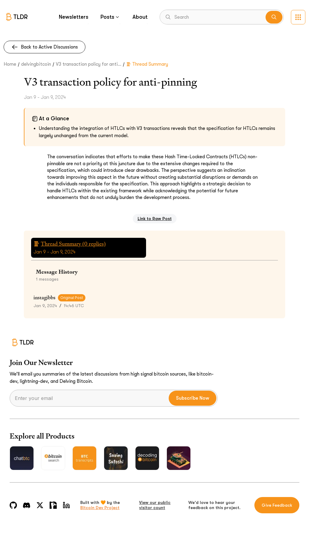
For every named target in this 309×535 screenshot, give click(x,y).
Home (10, 64)
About (140, 17)
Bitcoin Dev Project (99, 507)
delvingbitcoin (36, 64)
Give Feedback (277, 505)
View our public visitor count (154, 505)
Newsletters (73, 17)
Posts (110, 17)
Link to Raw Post (155, 218)
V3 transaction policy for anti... (88, 64)
